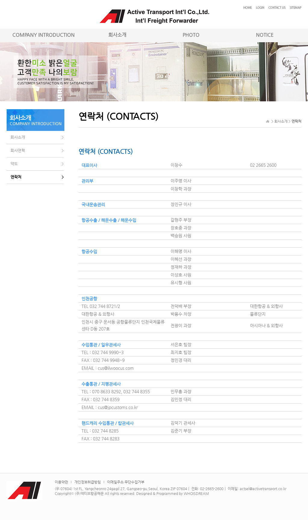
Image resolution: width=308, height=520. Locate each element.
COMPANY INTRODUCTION (43, 35)
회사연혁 (18, 150)
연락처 (16, 177)
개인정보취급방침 (87, 482)
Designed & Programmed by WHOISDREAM (172, 493)
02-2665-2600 (211, 489)
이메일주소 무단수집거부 (125, 482)
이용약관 (61, 482)
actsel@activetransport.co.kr (263, 489)
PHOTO (191, 35)
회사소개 (117, 35)
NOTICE (264, 35)
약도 (14, 163)
